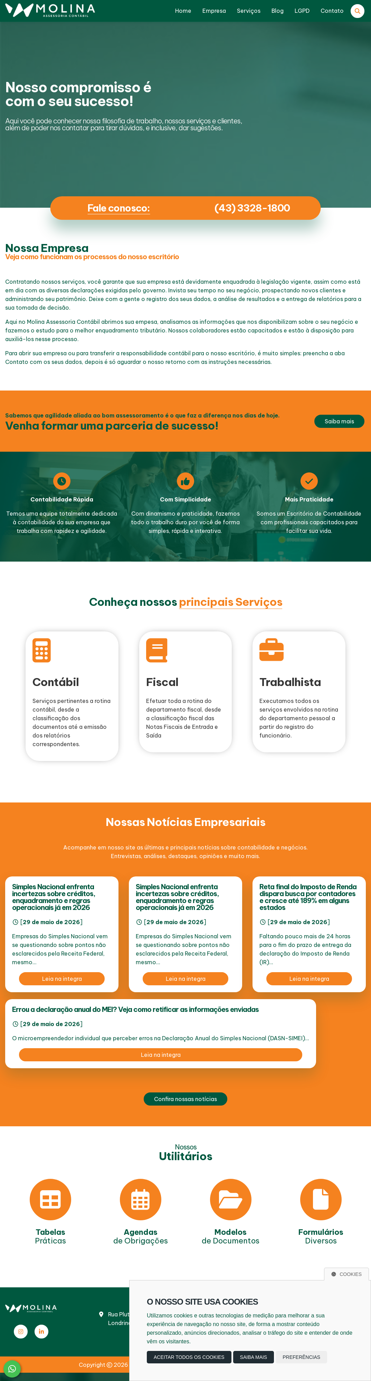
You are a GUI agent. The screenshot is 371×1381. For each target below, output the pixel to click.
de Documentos (230, 1236)
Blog (278, 10)
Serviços (248, 10)
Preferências (301, 1357)
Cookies (346, 1274)
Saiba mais (339, 421)
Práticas (50, 1236)
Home (183, 10)
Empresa (214, 10)
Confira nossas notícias (185, 1099)
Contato (332, 10)
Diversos (320, 1236)
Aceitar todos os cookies (189, 1357)
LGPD (302, 10)
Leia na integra (62, 978)
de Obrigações (140, 1236)
